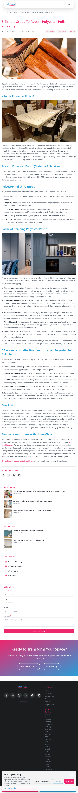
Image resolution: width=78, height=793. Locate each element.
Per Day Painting (64, 709)
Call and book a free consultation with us (17, 458)
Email (6, 596)
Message (7, 613)
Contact (49, 698)
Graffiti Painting (66, 729)
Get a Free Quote (29, 664)
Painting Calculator (50, 763)
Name (6, 588)
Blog (16, 12)
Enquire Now (51, 701)
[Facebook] (6, 693)
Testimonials (51, 692)
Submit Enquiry (39, 627)
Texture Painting (64, 719)
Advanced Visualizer (50, 753)
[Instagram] (19, 693)
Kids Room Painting (65, 704)
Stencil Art (64, 723)
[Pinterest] (32, 693)
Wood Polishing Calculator (52, 768)
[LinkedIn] (12, 693)
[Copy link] (19, 472)
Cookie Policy (65, 758)
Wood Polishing (66, 732)
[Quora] (25, 693)
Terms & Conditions (65, 754)
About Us (50, 690)
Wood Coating (66, 734)
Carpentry (64, 737)
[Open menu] (69, 4)
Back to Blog (51, 664)
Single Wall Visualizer (51, 749)
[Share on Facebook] (3, 472)
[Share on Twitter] (9, 472)
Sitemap (64, 761)
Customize (57, 781)
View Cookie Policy (10, 788)
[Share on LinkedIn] (14, 472)
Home (9, 12)
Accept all (69, 781)
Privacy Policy (66, 750)
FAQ (62, 747)
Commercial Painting (65, 700)
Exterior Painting (64, 695)
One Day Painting (64, 714)
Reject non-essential (42, 781)
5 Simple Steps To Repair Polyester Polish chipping (38, 12)
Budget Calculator (50, 758)
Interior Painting (64, 690)
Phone (6, 604)
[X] (38, 693)
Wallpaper (64, 726)
